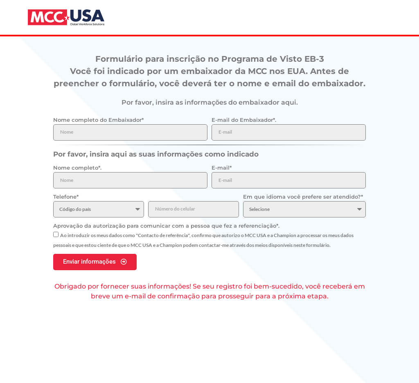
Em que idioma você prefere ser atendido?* (303, 196)
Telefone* (66, 196)
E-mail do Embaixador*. (244, 119)
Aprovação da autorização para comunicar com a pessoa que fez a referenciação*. (166, 225)
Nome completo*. (77, 167)
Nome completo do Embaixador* (98, 119)
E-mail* (222, 167)
